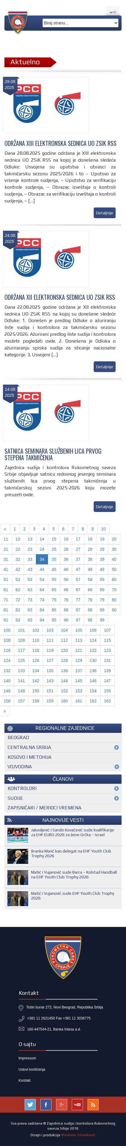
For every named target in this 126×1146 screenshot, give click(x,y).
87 (78, 610)
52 (18, 579)
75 (54, 599)
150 (35, 690)
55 (54, 579)
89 (102, 610)
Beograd (18, 737)
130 (93, 660)
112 (64, 640)
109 (21, 640)
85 (54, 610)
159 (50, 701)
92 (18, 620)
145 (78, 680)
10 (103, 529)
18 (90, 539)
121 (78, 650)
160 (64, 701)
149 (21, 690)
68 (90, 589)
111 (50, 640)
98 (90, 620)
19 (102, 539)
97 (78, 620)
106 (93, 630)
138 (93, 670)
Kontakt (25, 1080)
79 (102, 599)
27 (78, 549)
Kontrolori (22, 788)
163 (107, 701)
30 (114, 549)
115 (107, 640)
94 (42, 620)
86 (66, 610)
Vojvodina (19, 766)
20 (114, 539)
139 (107, 670)
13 (30, 539)
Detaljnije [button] (104, 212)
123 (107, 650)
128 (64, 660)
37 (78, 559)
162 (93, 701)
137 (78, 670)
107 (107, 630)
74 (42, 599)
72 (18, 599)
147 (107, 680)
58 (90, 579)
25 (54, 549)
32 (18, 559)
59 (102, 579)
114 (93, 640)
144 (64, 680)
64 (42, 589)
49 (102, 569)
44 (42, 569)
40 (114, 559)
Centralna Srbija (29, 747)
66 (66, 589)
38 (90, 559)
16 (66, 539)
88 (90, 610)
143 (50, 680)
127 (50, 660)
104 (64, 630)
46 (66, 569)
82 (18, 610)
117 (21, 650)
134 (35, 670)
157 (21, 701)
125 (21, 660)
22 (18, 549)
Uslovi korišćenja (32, 1069)
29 (102, 549)
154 (93, 690)
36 (66, 559)
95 (54, 620)
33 (30, 559)
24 (42, 549)
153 (78, 690)
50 (114, 569)
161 (78, 701)
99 (102, 620)
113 (78, 640)
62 (18, 589)
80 (114, 599)
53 (30, 579)
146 (93, 680)
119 (50, 650)
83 (30, 610)
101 (21, 630)
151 (50, 690)
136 (64, 670)
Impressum (27, 1058)
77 (78, 599)
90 (114, 610)
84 (42, 610)
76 (66, 599)
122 (93, 650)
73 (30, 599)
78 (90, 599)
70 (114, 589)
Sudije (15, 798)
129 (78, 660)
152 (64, 690)
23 (30, 549)
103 (50, 630)
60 (114, 579)
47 (78, 569)
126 (35, 660)
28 (90, 549)
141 (21, 680)
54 (42, 579)
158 (35, 701)
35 (54, 559)
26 (66, 549)
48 (90, 569)
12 (18, 539)
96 (66, 620)
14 (42, 539)
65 (54, 589)
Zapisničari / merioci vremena (44, 808)
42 (18, 569)
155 (107, 690)
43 (30, 569)
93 (30, 620)
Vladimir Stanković (78, 1135)
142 (35, 680)
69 (102, 589)
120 (64, 650)
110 (35, 640)
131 (107, 660)
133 (21, 670)
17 (78, 539)
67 (78, 589)
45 (54, 569)
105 (78, 630)
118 (35, 650)
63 (30, 589)
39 (102, 559)
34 (42, 559)
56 (66, 579)
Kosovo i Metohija (29, 757)
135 (50, 670)
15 (54, 539)
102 (35, 630)
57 (78, 579)
